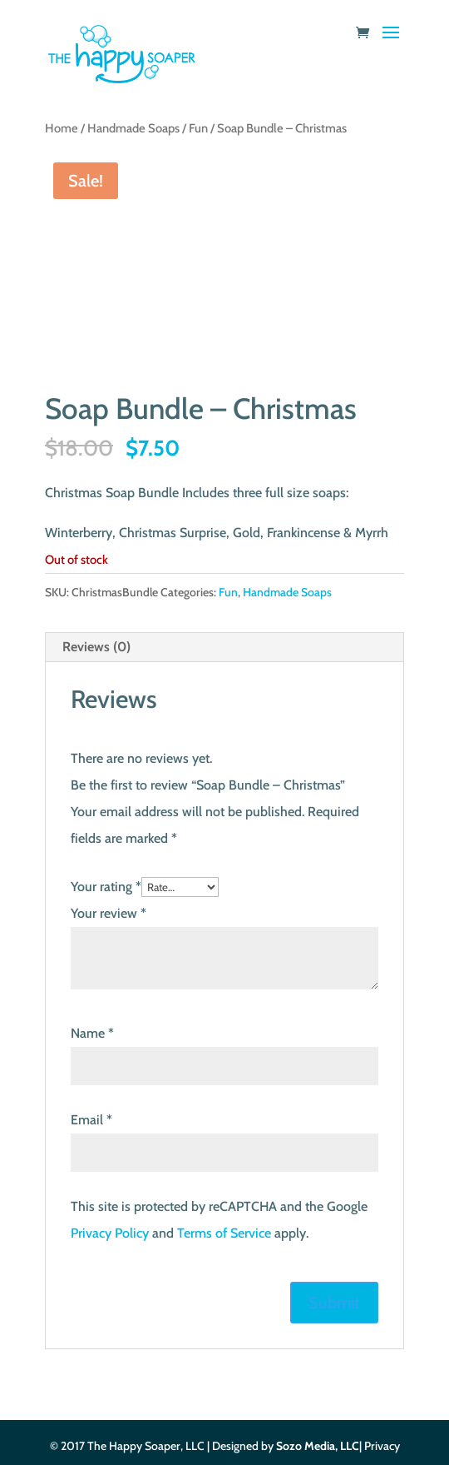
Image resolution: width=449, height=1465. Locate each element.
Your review (108, 913)
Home (61, 128)
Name (92, 1033)
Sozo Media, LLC (317, 1445)
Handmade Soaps (133, 128)
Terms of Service (224, 1233)
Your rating (106, 886)
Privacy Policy (110, 1233)
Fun (198, 128)
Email (91, 1120)
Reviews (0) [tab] (96, 647)
